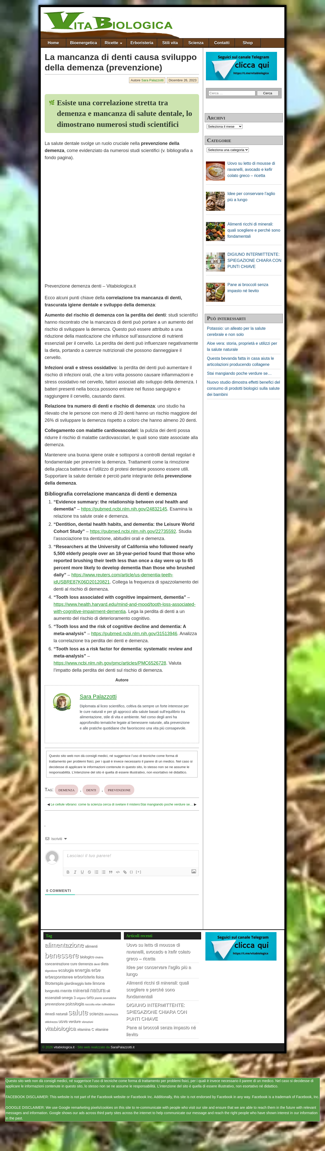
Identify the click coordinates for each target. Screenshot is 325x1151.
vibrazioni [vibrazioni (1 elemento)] (87, 1021)
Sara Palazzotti (152, 80)
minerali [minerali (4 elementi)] (81, 990)
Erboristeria (142, 43)
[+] (138, 872)
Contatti (221, 43)
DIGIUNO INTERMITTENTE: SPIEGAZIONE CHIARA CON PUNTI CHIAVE (156, 1012)
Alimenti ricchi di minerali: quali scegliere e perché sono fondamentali (157, 989)
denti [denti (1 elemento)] (97, 963)
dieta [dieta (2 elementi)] (104, 964)
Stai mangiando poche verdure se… (166, 804)
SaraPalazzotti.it (123, 1047)
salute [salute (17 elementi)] (78, 1012)
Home (53, 43)
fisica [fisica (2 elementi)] (99, 977)
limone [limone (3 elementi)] (98, 983)
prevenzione (119, 789)
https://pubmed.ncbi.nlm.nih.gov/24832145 (124, 509)
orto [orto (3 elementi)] (89, 997)
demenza (66, 789)
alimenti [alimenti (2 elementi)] (91, 946)
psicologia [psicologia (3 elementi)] (74, 1003)
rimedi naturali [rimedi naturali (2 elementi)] (56, 1014)
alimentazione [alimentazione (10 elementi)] (64, 945)
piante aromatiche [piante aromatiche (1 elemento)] (105, 997)
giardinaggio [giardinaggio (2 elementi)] (74, 983)
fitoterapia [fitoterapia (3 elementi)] (54, 983)
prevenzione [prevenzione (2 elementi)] (54, 1004)
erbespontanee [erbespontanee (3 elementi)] (59, 976)
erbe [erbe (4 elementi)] (95, 970)
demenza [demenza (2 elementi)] (85, 964)
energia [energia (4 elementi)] (82, 970)
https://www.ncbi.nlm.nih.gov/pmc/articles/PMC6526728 (110, 663)
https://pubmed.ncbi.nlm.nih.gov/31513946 (134, 633)
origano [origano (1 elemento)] (81, 997)
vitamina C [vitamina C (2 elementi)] (85, 1029)
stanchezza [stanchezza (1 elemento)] (111, 1013)
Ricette (111, 43)
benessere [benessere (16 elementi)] (62, 955)
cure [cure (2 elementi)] (73, 964)
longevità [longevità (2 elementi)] (52, 991)
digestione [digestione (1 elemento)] (51, 970)
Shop (248, 43)
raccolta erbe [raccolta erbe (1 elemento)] (93, 1004)
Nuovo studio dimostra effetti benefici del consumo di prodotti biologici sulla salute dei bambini (243, 388)
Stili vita (170, 43)
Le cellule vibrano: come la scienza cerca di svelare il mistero (95, 804)
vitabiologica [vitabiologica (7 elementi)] (60, 1028)
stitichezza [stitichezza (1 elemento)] (51, 1021)
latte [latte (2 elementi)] (88, 983)
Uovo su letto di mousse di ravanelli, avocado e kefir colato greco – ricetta (158, 951)
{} (131, 872)
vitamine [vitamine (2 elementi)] (101, 1029)
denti (91, 789)
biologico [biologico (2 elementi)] (87, 957)
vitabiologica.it (64, 1047)
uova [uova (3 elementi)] (62, 1021)
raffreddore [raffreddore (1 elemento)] (108, 1004)
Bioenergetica (83, 43)
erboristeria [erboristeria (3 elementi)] (84, 976)
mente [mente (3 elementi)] (66, 990)
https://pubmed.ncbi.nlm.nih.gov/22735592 (133, 531)
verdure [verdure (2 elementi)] (74, 1021)
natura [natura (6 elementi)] (97, 990)
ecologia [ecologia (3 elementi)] (65, 970)
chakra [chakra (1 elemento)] (99, 957)
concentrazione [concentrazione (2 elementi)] (57, 964)
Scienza (196, 43)
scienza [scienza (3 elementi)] (96, 1013)
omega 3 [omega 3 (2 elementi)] (68, 997)
